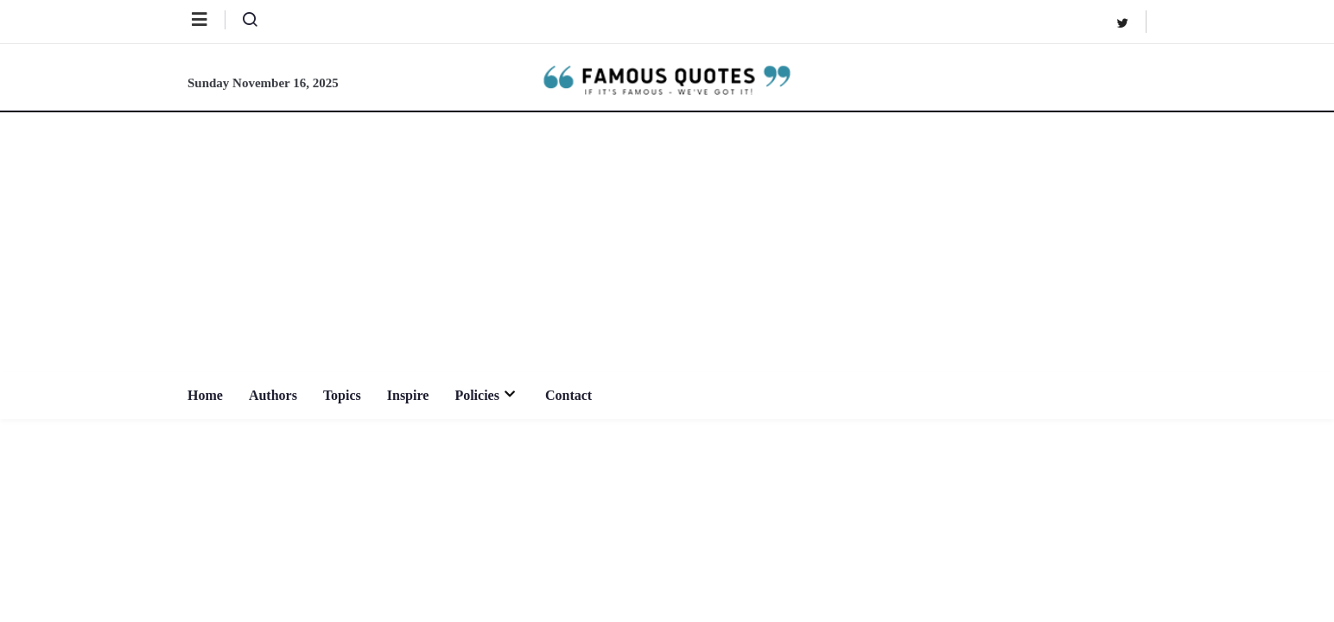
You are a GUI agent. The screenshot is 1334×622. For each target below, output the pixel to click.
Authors (273, 395)
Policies (486, 395)
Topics (342, 395)
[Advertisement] (667, 242)
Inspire (408, 395)
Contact (568, 395)
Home (205, 395)
